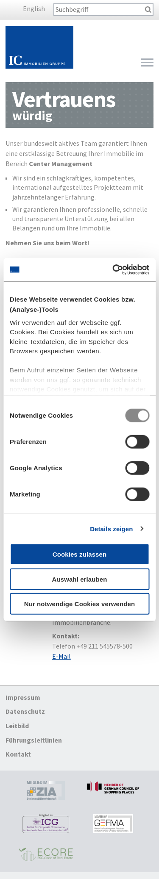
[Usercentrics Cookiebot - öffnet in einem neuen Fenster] (113, 269)
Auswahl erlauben (79, 578)
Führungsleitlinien (34, 740)
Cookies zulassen (79, 554)
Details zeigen (111, 528)
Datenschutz (25, 711)
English (34, 8)
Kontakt (18, 754)
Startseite (39, 47)
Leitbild (17, 725)
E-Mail (61, 656)
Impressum (23, 697)
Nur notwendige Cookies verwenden (79, 603)
